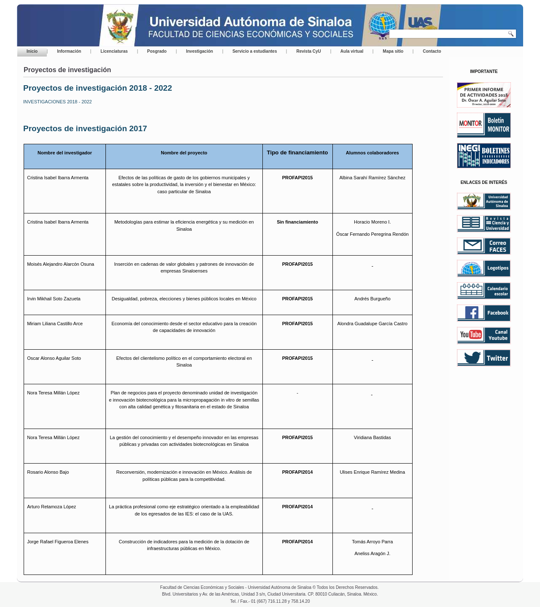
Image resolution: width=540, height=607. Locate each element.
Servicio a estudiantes (254, 51)
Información (69, 51)
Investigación (199, 51)
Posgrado (157, 51)
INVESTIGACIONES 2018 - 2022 (57, 101)
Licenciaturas (113, 51)
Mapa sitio (393, 51)
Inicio (32, 51)
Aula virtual (351, 51)
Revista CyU (308, 51)
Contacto (432, 51)
